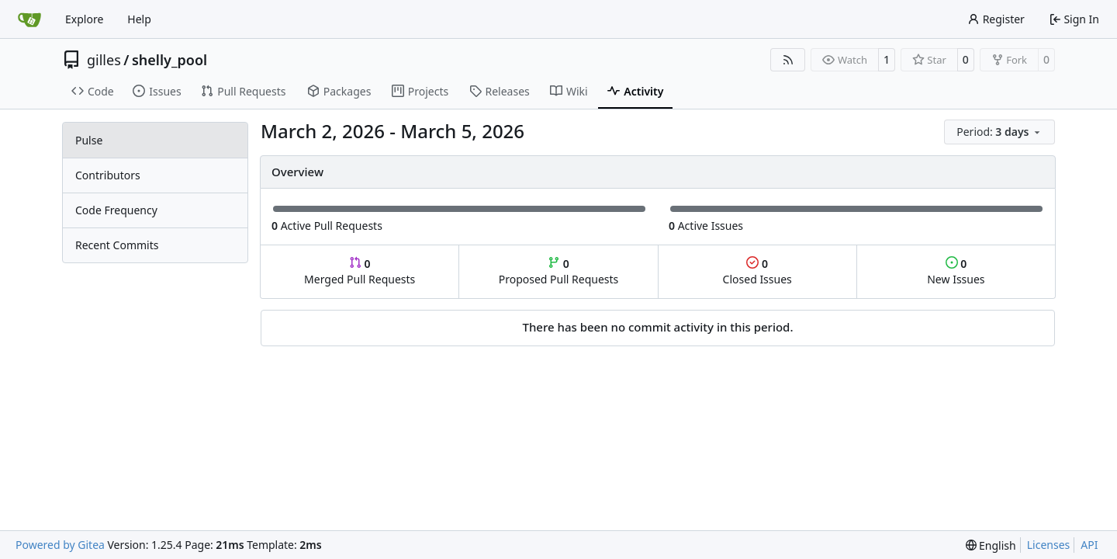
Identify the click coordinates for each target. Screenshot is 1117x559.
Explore (84, 19)
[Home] (29, 19)
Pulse (88, 140)
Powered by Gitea (60, 544)
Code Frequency (116, 210)
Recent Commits (116, 245)
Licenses (1048, 544)
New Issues (955, 271)
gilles (104, 60)
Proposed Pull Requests (559, 271)
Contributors (107, 175)
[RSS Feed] (788, 59)
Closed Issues (757, 271)
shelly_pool (169, 60)
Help (139, 19)
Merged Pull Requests (359, 271)
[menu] (999, 132)
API (1089, 544)
